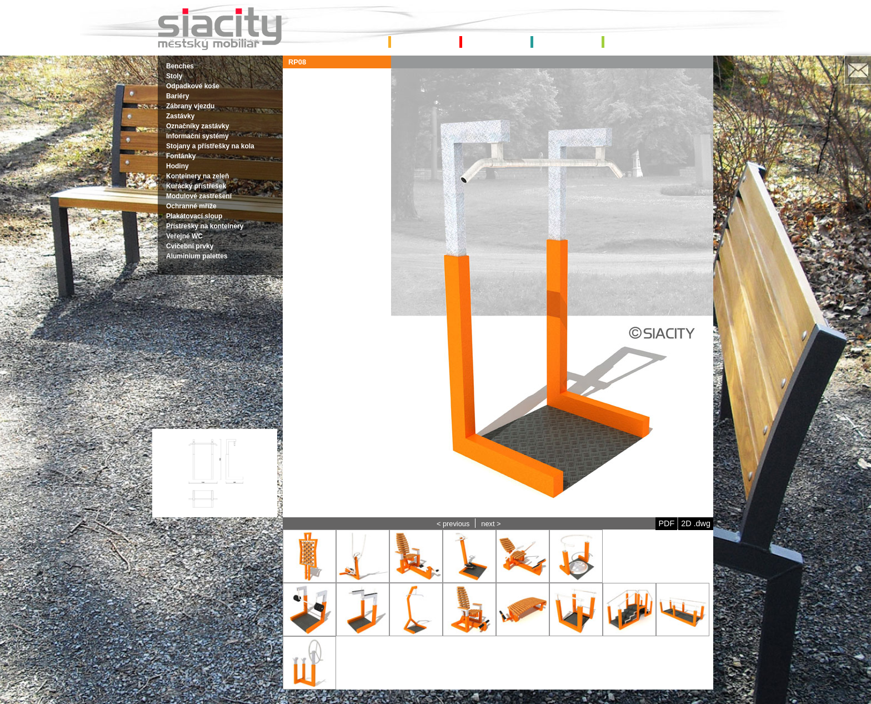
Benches (180, 66)
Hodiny (177, 166)
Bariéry (177, 96)
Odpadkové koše (192, 86)
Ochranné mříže (191, 206)
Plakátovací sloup (194, 216)
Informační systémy (197, 136)
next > (490, 524)
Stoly (174, 76)
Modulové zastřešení (199, 196)
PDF (666, 523)
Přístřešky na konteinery (204, 226)
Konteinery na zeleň (197, 176)
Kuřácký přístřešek (196, 186)
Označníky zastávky (197, 126)
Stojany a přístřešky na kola (210, 146)
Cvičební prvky (189, 246)
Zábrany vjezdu (190, 106)
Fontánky (181, 156)
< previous (453, 524)
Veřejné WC (184, 236)
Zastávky (180, 116)
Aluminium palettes (197, 256)
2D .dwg (695, 523)
